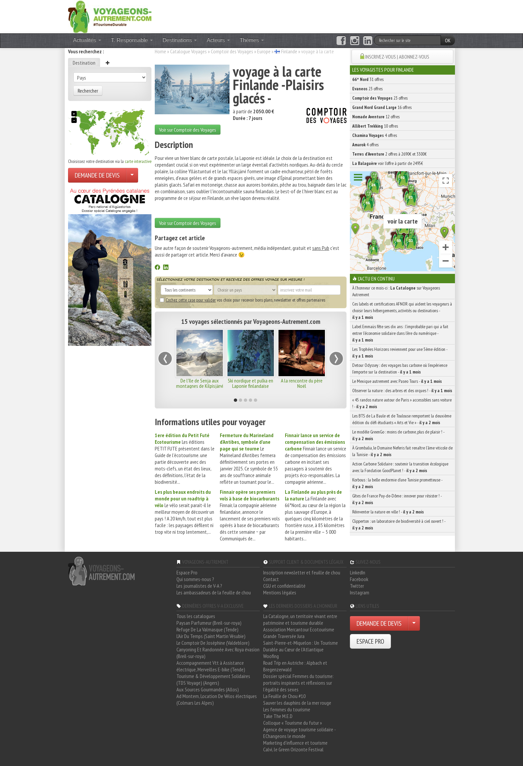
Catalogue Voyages (188, 51)
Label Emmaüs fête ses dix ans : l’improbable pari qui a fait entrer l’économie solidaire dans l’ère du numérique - (400, 333)
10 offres (375, 126)
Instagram (359, 592)
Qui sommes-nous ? (195, 579)
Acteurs (218, 40)
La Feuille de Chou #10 (284, 696)
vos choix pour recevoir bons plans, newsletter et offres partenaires (242, 300)
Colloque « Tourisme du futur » (292, 722)
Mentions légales (279, 592)
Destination (84, 62)
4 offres (374, 135)
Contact (271, 579)
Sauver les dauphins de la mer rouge (297, 702)
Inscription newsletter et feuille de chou (301, 572)
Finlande (289, 51)
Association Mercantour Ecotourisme (298, 629)
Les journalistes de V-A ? (199, 585)
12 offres (376, 117)
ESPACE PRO (370, 641)
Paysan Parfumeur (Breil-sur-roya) (208, 622)
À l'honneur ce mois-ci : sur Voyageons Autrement (396, 291)
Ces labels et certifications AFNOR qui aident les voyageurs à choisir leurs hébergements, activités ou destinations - (402, 310)
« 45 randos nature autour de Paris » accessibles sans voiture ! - (402, 403)
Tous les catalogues (195, 616)
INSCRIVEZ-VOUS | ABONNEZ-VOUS (397, 56)
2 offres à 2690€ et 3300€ (389, 154)
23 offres (367, 89)
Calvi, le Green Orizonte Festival (293, 749)
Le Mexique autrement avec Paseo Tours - (397, 381)
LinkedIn (357, 572)
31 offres (368, 79)
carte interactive (138, 161)
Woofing (271, 656)
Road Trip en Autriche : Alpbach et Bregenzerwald (295, 666)
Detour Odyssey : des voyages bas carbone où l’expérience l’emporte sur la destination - (399, 368)
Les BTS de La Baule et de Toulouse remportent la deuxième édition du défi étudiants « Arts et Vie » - (401, 419)
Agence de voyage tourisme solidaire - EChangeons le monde (299, 732)
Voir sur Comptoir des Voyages (187, 129)
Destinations (180, 40)
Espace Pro (186, 572)
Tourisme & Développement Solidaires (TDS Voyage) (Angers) (213, 679)
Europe (264, 51)
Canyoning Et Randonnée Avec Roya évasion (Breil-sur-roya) (217, 652)
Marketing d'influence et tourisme (295, 742)
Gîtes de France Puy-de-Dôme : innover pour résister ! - (397, 499)
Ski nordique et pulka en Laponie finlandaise (250, 383)
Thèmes (252, 40)
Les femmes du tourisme (286, 709)
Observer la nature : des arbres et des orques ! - (402, 390)
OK (448, 40)
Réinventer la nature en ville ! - (388, 512)
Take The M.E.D (278, 716)
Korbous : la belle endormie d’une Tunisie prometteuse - (397, 483)
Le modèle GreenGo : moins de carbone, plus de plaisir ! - (398, 435)
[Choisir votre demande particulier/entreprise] (132, 175)
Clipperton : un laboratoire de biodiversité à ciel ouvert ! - (398, 524)
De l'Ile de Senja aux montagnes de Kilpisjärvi (199, 383)
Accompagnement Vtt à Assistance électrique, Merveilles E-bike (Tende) (210, 666)
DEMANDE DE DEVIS (97, 175)
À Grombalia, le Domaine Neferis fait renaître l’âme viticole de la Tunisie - (402, 451)
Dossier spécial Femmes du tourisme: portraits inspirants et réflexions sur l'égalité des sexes (298, 683)
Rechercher (88, 90)
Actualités (87, 40)
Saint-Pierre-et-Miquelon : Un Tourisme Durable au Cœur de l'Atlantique (300, 646)
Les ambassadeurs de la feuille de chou (213, 592)
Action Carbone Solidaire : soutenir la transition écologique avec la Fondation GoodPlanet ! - (400, 467)
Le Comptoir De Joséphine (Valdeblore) (212, 642)
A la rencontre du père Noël (302, 383)
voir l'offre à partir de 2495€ (387, 163)
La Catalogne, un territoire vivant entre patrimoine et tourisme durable (300, 619)
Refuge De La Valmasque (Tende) (207, 629)
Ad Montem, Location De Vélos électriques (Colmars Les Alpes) (216, 699)
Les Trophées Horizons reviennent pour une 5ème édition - (399, 352)
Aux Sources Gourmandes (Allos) (207, 689)
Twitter (357, 585)
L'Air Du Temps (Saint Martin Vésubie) (210, 636)
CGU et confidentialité (284, 585)
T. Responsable (132, 40)
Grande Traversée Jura (284, 636)
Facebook (359, 579)
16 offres (382, 107)
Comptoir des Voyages (232, 51)
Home (160, 51)
